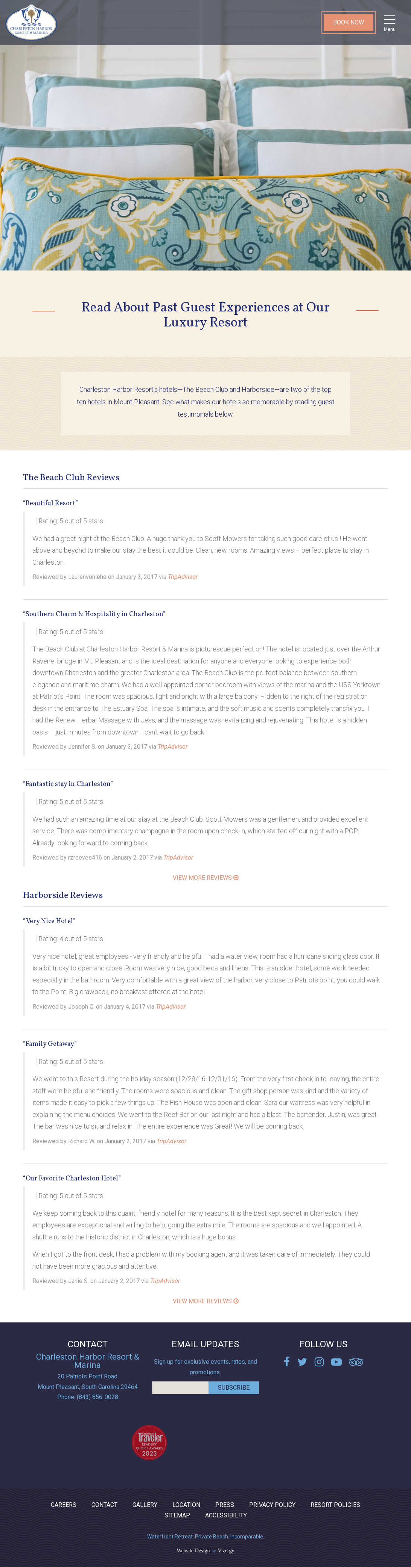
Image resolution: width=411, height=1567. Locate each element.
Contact (104, 1504)
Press (224, 1504)
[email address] (180, 1387)
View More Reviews (206, 877)
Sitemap (177, 1515)
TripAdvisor (183, 576)
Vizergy (226, 1550)
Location (186, 1504)
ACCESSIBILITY (226, 1515)
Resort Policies (335, 1504)
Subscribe (234, 1387)
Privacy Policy (272, 1504)
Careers (63, 1504)
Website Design (193, 1550)
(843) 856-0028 (97, 1397)
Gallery (144, 1504)
